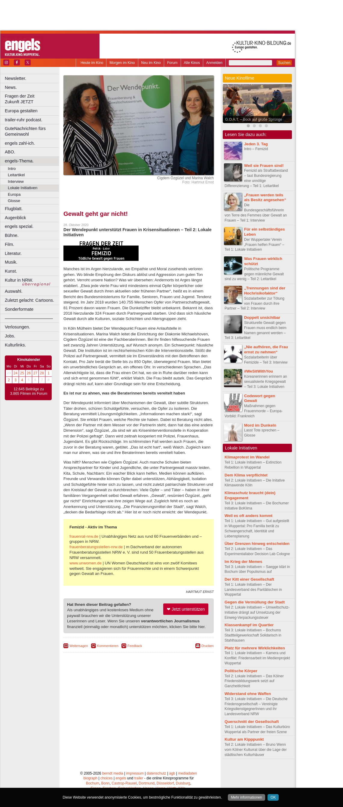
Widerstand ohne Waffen (248, 693)
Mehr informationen (246, 797)
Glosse (14, 200)
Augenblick (15, 217)
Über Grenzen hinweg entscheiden (257, 543)
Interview (16, 181)
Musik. (11, 262)
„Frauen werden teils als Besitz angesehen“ (265, 197)
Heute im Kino (92, 63)
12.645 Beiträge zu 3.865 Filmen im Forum (28, 391)
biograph (90, 778)
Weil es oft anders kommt (249, 515)
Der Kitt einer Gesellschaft (249, 579)
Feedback (134, 646)
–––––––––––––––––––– (29, 318)
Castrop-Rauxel (124, 783)
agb (172, 773)
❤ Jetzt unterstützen (186, 609)
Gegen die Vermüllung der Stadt (255, 602)
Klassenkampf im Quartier (249, 625)
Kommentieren (108, 646)
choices (106, 778)
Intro (12, 168)
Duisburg (183, 783)
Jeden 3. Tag (256, 144)
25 (22, 373)
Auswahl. (13, 291)
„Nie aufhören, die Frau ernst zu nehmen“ (266, 349)
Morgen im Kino (122, 63)
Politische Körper (241, 671)
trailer (138, 778)
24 (15, 373)
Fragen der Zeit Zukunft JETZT (32, 99)
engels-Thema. (19, 161)
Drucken (207, 646)
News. (11, 87)
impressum (135, 773)
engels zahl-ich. (20, 143)
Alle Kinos (192, 63)
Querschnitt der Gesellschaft (252, 721)
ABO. (10, 152)
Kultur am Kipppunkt (244, 739)
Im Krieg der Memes (243, 561)
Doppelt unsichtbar (262, 317)
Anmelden (214, 63)
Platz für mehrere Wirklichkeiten (255, 648)
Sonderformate (19, 309)
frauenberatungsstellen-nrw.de (96, 547)
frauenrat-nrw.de (83, 536)
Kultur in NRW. (19, 280)
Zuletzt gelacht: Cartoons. (29, 300)
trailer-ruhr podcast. (23, 119)
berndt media (112, 773)
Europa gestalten (21, 110)
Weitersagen (78, 646)
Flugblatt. (14, 208)
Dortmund (147, 783)
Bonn (105, 783)
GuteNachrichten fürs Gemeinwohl (25, 131)
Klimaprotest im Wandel (247, 457)
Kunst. (11, 271)
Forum (172, 63)
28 (42, 373)
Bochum (92, 783)
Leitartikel (16, 175)
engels (120, 778)
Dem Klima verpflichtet (246, 475)
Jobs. (10, 336)
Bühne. (12, 235)
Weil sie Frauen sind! (264, 165)
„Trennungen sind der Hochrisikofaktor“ (264, 290)
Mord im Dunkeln (260, 425)
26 (29, 373)
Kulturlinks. (15, 345)
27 (35, 373)
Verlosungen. (17, 327)
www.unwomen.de (85, 563)
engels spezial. (19, 226)
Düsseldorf (165, 783)
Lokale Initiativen (22, 188)
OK (273, 797)
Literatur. (13, 253)
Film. (9, 244)
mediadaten (187, 773)
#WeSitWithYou (258, 371)
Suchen (284, 63)
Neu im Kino (151, 63)
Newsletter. (15, 78)
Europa (14, 194)
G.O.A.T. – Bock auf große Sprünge (253, 119)
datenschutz (156, 773)
